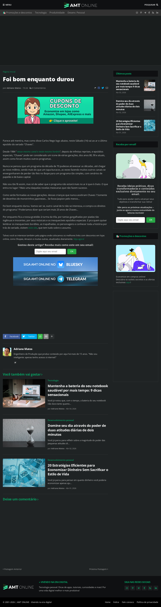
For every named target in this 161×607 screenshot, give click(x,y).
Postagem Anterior (13, 569)
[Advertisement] (80, 40)
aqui (128, 282)
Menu (8, 4)
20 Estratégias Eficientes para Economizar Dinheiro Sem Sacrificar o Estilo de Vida (78, 469)
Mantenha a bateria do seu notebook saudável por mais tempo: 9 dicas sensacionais (78, 390)
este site (32, 227)
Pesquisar (149, 4)
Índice (116, 602)
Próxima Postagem (98, 569)
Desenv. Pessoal (76, 12)
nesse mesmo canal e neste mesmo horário (38, 151)
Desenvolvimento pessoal (61, 420)
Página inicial (9, 71)
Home (107, 602)
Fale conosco (128, 602)
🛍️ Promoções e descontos (17, 12)
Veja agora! (79, 239)
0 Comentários (39, 88)
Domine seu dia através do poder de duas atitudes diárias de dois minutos (77, 430)
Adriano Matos (23, 349)
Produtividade (57, 12)
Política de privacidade (147, 602)
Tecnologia (41, 12)
